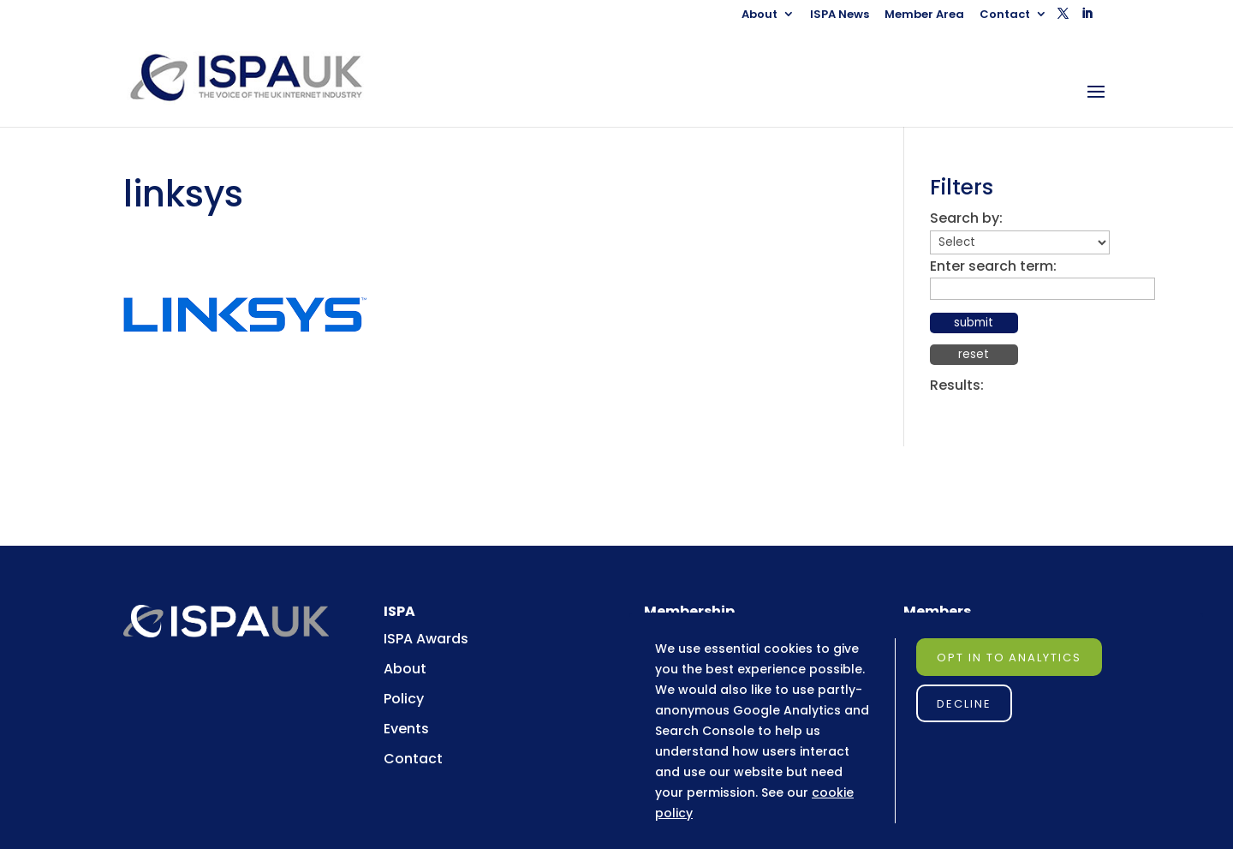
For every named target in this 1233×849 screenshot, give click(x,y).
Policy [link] (404, 698)
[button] (1063, 18)
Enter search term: (993, 266)
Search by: (966, 218)
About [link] (759, 15)
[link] (262, 77)
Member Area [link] (924, 15)
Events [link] (406, 728)
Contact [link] (1005, 15)
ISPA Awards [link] (426, 639)
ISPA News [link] (839, 15)
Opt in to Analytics (1009, 657)
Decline (964, 704)
